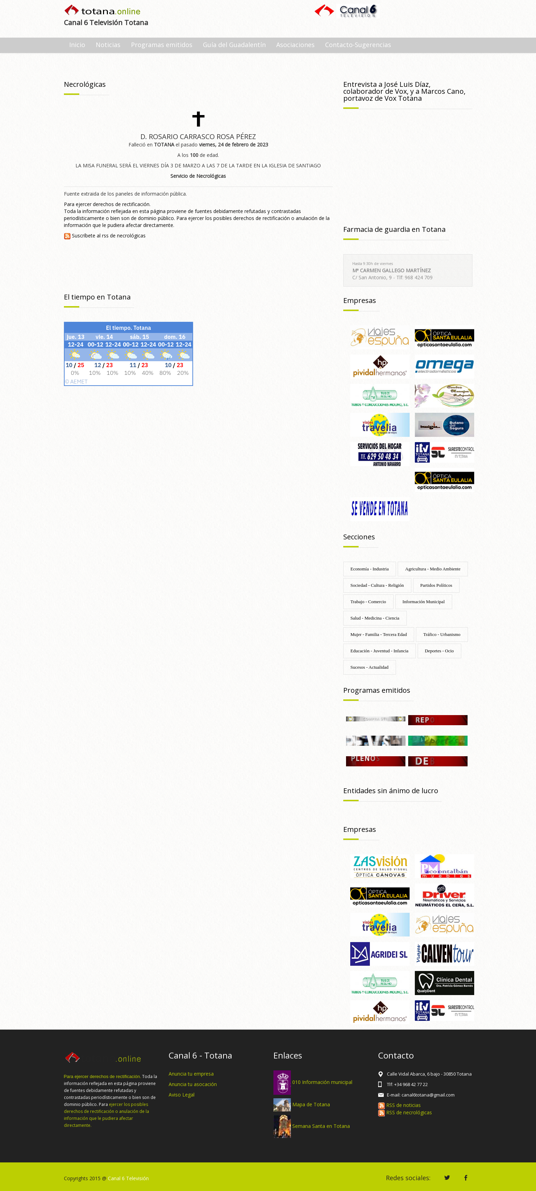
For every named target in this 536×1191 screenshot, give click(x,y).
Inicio (77, 44)
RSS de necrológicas (405, 1112)
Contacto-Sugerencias (358, 44)
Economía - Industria (370, 568)
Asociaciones (295, 44)
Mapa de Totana (311, 1104)
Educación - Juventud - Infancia (380, 650)
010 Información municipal (322, 1082)
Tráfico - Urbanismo (441, 634)
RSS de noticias (399, 1105)
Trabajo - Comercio (368, 601)
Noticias (108, 44)
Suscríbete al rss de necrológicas (105, 235)
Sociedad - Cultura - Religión (377, 585)
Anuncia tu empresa (191, 1073)
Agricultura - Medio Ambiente (433, 568)
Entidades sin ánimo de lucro (390, 790)
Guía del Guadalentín (234, 44)
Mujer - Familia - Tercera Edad (379, 634)
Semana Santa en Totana (321, 1126)
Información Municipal (424, 601)
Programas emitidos (161, 44)
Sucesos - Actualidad (370, 667)
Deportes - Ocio (439, 650)
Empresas (359, 300)
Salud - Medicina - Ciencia (375, 618)
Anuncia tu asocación (193, 1084)
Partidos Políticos (436, 585)
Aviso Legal (181, 1094)
